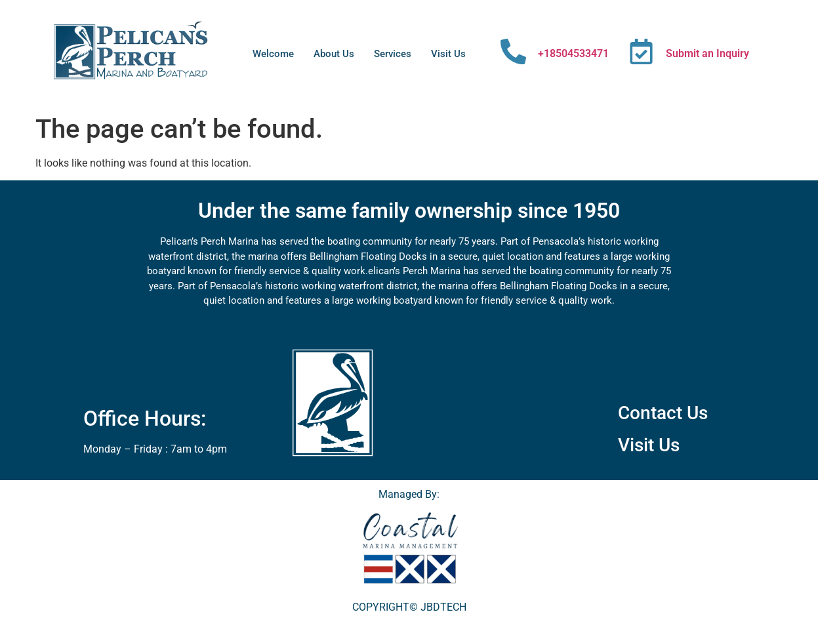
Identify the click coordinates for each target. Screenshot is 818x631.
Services (392, 54)
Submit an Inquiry (707, 53)
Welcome (273, 54)
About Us (334, 54)
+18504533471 (573, 53)
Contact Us (663, 413)
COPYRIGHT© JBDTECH (409, 607)
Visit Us (448, 54)
